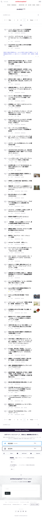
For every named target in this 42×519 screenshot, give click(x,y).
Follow (35, 443)
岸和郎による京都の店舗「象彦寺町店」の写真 (20, 180)
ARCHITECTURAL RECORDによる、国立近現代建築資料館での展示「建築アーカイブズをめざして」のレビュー (20, 151)
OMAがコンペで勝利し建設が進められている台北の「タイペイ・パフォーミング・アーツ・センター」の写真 (20, 266)
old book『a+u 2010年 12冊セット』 (18, 242)
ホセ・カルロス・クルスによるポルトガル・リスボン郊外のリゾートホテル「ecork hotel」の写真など (20, 258)
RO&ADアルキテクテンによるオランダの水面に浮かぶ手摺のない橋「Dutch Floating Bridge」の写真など (20, 121)
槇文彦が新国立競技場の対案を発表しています (20, 382)
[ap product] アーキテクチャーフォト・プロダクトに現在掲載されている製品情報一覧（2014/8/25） (20, 203)
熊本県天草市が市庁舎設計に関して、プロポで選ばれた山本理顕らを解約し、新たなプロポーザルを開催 (20, 62)
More (12, 461)
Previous (36, 56)
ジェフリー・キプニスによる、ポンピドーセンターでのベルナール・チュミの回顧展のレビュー (20, 38)
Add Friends (24, 453)
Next (38, 56)
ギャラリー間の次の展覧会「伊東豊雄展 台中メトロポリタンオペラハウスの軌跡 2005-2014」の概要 (19, 97)
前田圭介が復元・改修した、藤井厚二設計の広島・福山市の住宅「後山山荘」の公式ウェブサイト (20, 81)
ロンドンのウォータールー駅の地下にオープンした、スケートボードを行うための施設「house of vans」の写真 (20, 249)
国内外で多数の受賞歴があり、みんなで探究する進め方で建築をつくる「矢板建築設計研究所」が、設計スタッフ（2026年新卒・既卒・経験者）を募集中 (21, 54)
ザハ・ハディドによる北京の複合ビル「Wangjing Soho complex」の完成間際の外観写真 (19, 129)
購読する (7, 493)
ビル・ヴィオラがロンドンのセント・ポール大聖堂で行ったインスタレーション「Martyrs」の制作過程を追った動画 (20, 113)
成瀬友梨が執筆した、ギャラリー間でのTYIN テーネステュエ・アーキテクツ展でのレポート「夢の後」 (20, 89)
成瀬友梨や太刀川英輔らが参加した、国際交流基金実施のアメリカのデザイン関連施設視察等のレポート (20, 274)
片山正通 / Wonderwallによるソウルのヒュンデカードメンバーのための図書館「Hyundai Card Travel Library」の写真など (19, 389)
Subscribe (38, 453)
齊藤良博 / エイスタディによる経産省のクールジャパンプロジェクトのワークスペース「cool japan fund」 (20, 188)
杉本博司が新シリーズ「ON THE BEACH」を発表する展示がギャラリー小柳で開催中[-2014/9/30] (19, 167)
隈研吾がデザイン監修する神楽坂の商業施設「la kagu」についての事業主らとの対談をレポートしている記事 (19, 318)
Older (7, 20)
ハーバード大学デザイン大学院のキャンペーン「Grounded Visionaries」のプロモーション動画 (20, 397)
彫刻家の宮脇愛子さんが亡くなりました (18, 216)
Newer (34, 20)
